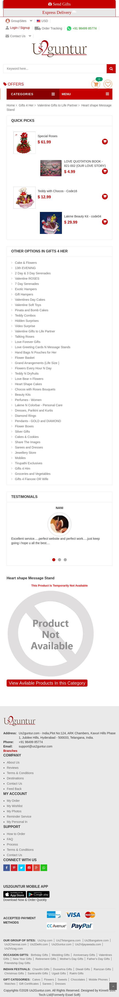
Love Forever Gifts (27, 342)
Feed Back (14, 789)
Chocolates (78, 979)
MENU (66, 94)
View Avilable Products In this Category (47, 683)
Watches (9, 983)
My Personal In (17, 822)
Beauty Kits (23, 394)
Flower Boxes (24, 426)
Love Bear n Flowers (29, 379)
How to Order (16, 834)
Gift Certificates (29, 983)
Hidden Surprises (27, 321)
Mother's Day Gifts (72, 959)
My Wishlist (14, 806)
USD (42, 21)
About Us (13, 762)
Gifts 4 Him (22, 468)
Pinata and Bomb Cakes (31, 310)
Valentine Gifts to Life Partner (57, 105)
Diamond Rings (25, 415)
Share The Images (27, 442)
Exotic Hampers (26, 289)
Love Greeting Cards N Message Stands (42, 347)
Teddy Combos (25, 315)
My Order (13, 800)
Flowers (49, 979)
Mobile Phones (98, 979)
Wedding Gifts (61, 955)
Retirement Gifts (45, 959)
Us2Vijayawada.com (88, 944)
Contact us (15, 36)
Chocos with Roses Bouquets (35, 389)
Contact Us (14, 783)
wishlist (108, 84)
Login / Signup (18, 27)
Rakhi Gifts (77, 973)
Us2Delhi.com (39, 944)
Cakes (36, 979)
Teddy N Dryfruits (27, 373)
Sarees (46, 983)
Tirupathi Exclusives (28, 463)
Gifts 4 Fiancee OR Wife (31, 479)
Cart (95, 84)
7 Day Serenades (27, 284)
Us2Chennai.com (15, 944)
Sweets (62, 979)
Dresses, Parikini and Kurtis (34, 410)
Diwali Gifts (83, 969)
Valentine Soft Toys (28, 305)
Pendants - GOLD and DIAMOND (38, 421)
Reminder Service (19, 816)
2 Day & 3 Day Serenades (33, 273)
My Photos (14, 811)
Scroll (113, 986)
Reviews (13, 767)
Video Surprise (25, 326)
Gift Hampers (24, 294)
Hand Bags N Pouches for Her (35, 352)
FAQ (10, 839)
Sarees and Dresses (29, 447)
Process (12, 844)
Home (11, 105)
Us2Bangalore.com (96, 940)
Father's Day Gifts (98, 959)
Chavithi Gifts (40, 969)
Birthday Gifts (39, 955)
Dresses (60, 983)
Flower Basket (25, 357)
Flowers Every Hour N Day (33, 368)
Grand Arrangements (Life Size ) (37, 363)
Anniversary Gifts (84, 955)
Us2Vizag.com (13, 948)
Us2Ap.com (45, 940)
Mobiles (20, 458)
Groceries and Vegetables (32, 474)
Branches (10, 751)
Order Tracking (48, 28)
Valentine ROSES (27, 278)
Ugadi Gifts (59, 973)
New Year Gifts (22, 959)
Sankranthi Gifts (38, 973)
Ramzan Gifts (102, 969)
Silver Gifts (22, 431)
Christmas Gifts (14, 973)
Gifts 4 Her (26, 105)
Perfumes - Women (28, 400)
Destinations (15, 778)
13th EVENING (25, 268)
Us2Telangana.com (69, 940)
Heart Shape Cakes (28, 384)
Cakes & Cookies (27, 437)
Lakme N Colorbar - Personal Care (39, 405)
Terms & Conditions (20, 773)
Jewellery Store (25, 452)
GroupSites (16, 21)
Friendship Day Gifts (17, 963)
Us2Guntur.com (61, 944)
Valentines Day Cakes (30, 299)
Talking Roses (24, 336)
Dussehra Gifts (62, 969)
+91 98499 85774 (82, 28)
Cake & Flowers (26, 262)
